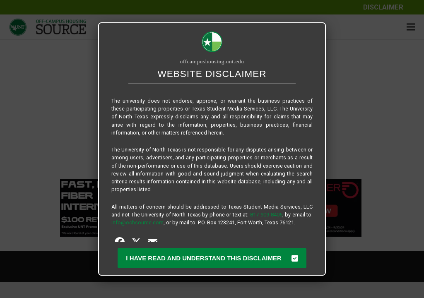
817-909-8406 (266, 214)
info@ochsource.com (137, 222)
